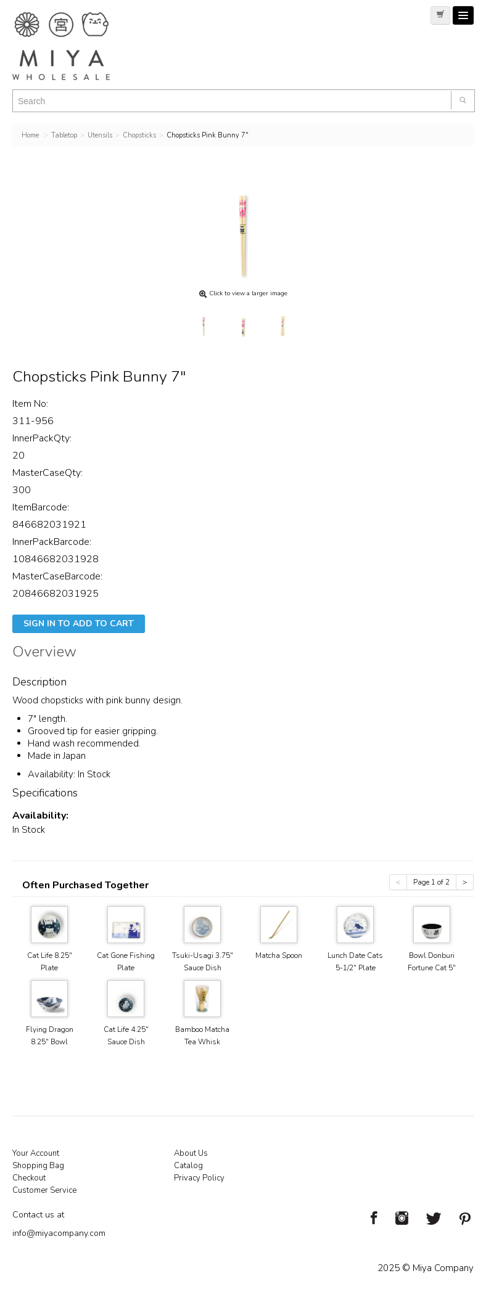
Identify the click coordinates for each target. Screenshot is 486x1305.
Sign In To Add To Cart (78, 623)
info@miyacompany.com (58, 1233)
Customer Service (44, 1190)
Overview (44, 653)
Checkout (29, 1178)
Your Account (35, 1153)
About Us (191, 1153)
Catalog (188, 1165)
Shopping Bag (38, 1165)
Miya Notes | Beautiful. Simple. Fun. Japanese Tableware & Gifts (74, 46)
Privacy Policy (199, 1178)
